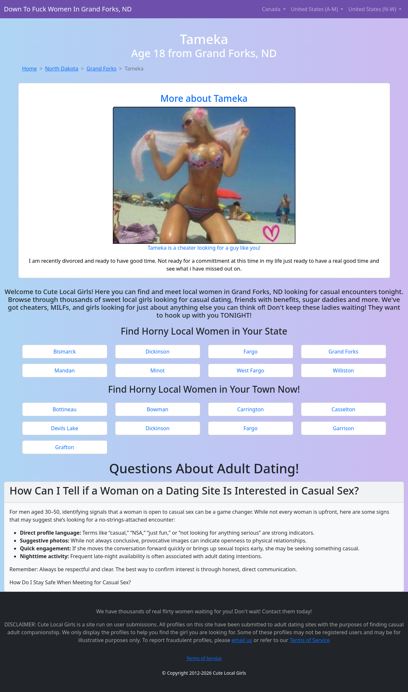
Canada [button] (272, 9)
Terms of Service (310, 640)
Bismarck (64, 351)
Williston (343, 370)
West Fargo (250, 370)
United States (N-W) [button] (373, 9)
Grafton (64, 447)
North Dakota (61, 68)
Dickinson (157, 351)
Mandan (64, 370)
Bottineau (65, 409)
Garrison (343, 428)
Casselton (343, 409)
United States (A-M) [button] (315, 9)
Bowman (157, 409)
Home (29, 68)
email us (242, 640)
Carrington (250, 409)
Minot (157, 370)
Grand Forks (101, 68)
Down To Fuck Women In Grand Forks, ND (68, 9)
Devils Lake (64, 428)
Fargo (250, 351)
